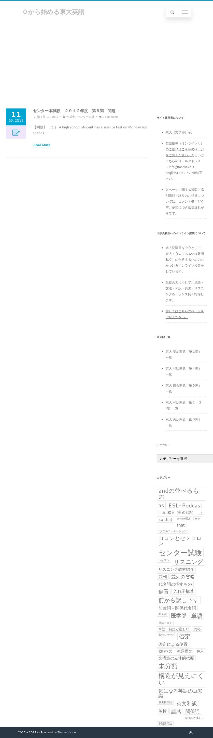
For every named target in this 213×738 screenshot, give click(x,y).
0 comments (110, 158)
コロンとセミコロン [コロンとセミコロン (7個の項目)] (180, 541)
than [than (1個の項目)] (197, 518)
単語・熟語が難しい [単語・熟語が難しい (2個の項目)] (173, 629)
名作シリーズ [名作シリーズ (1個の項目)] (166, 634)
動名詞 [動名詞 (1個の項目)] (162, 614)
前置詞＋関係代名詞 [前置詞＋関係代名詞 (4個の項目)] (177, 608)
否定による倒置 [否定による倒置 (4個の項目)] (173, 644)
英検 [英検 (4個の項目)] (162, 711)
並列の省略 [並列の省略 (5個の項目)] (183, 576)
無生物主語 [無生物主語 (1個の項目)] (165, 702)
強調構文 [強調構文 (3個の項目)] (184, 651)
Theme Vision (66, 732)
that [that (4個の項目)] (181, 525)
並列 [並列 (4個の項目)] (162, 576)
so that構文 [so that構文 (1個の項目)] (183, 518)
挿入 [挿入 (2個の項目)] (200, 651)
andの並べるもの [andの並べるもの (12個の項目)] (178, 494)
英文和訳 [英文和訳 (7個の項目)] (186, 703)
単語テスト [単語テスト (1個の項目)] (165, 623)
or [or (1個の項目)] (201, 512)
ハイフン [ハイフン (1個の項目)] (163, 560)
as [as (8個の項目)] (161, 505)
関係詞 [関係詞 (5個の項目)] (192, 711)
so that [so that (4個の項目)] (165, 519)
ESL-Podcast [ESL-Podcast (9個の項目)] (185, 505)
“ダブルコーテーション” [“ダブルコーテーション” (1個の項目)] (173, 531)
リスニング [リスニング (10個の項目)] (188, 562)
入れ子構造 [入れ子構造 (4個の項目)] (183, 591)
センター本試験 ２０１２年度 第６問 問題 (74, 152)
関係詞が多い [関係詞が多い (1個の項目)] (193, 718)
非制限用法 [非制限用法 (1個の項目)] (165, 723)
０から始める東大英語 (53, 11)
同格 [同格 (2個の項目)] (197, 629)
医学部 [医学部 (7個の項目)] (178, 615)
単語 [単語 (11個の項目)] (197, 616)
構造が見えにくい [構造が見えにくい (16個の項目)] (181, 678)
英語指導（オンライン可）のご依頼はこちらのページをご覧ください (185, 149)
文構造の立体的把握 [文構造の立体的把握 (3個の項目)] (176, 658)
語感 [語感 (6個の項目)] (176, 711)
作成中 (70, 158)
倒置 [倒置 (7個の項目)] (163, 591)
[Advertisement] (106, 60)
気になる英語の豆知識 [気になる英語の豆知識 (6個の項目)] (180, 693)
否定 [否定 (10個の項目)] (184, 636)
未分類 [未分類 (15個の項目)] (168, 666)
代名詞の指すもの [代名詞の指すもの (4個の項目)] (175, 584)
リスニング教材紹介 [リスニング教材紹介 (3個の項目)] (176, 569)
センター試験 (86, 158)
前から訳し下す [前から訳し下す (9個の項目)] (178, 600)
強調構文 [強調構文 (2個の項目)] (165, 651)
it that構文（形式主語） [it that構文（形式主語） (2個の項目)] (176, 512)
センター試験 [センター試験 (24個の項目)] (180, 552)
